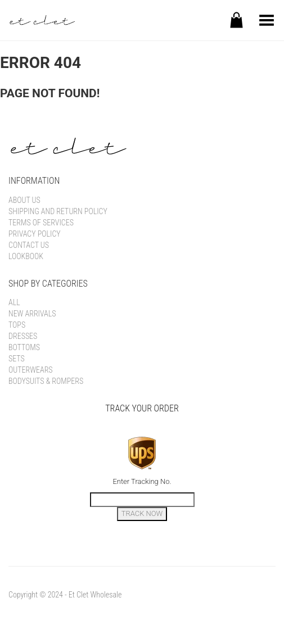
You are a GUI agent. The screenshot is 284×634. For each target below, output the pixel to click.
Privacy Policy (34, 233)
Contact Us (28, 245)
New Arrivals (32, 313)
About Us (24, 200)
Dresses (22, 336)
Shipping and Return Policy (57, 211)
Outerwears (30, 369)
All (14, 302)
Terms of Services (41, 222)
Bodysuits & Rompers (45, 381)
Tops (16, 324)
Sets (16, 358)
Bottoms (24, 347)
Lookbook (25, 256)
